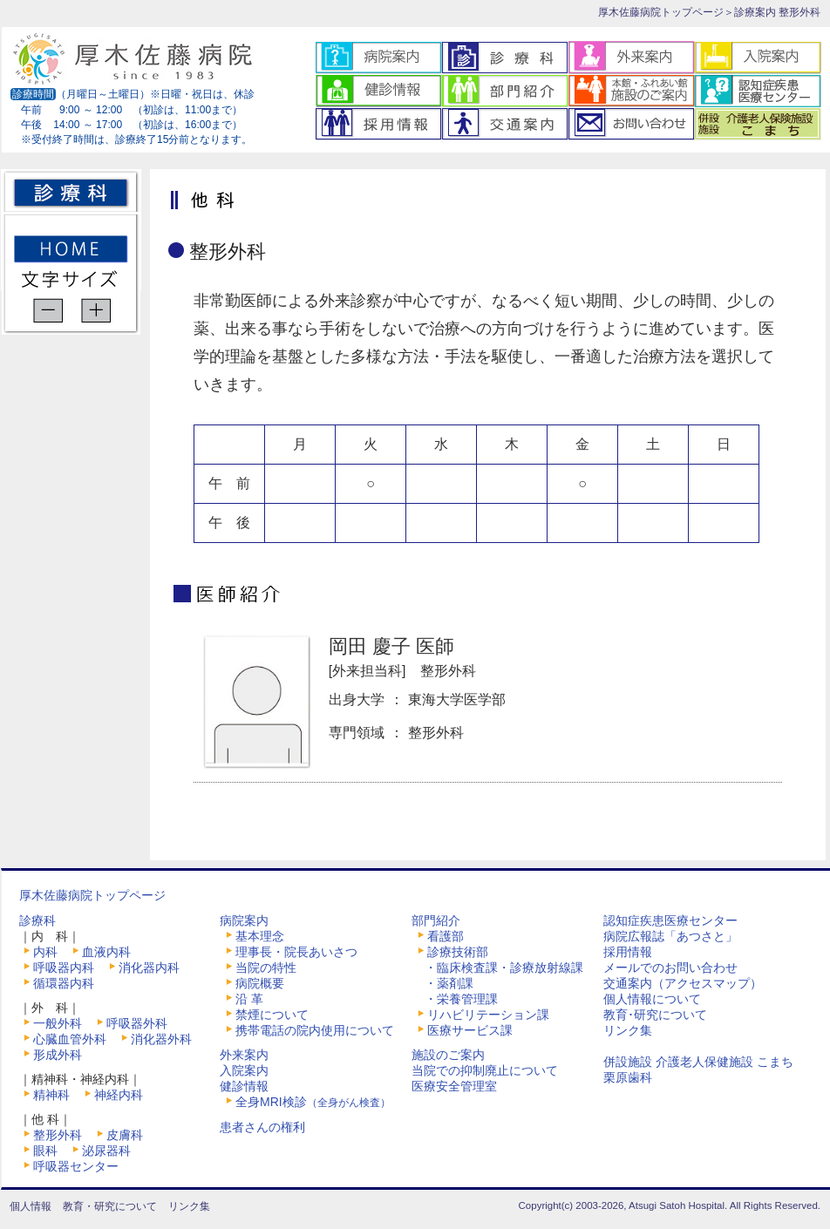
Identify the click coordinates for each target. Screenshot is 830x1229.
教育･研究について (655, 1015)
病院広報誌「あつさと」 (670, 936)
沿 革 (249, 999)
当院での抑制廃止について (485, 1070)
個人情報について (652, 999)
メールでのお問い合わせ (670, 967)
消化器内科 (149, 967)
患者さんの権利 (262, 1127)
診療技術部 (457, 952)
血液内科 (106, 952)
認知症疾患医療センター (670, 920)
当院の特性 (265, 967)
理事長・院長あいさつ (296, 952)
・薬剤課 (449, 983)
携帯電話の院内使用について (314, 1030)
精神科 (51, 1095)
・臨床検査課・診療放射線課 (504, 967)
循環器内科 (63, 983)
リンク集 (627, 1030)
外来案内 (244, 1055)
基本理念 (259, 936)
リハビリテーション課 (488, 1015)
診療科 (37, 920)
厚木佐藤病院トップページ (661, 12)
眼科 (45, 1151)
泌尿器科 (106, 1151)
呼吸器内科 (63, 967)
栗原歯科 (627, 1077)
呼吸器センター (76, 1166)
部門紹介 (436, 920)
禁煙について (272, 1015)
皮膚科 (124, 1135)
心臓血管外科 (69, 1039)
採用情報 (627, 952)
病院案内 (244, 920)
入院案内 (244, 1070)
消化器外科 (161, 1039)
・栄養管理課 (461, 999)
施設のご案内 (448, 1055)
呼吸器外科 (136, 1023)
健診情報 (244, 1086)
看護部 (445, 936)
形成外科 (57, 1055)
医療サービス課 (470, 1030)
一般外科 (57, 1023)
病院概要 (259, 983)
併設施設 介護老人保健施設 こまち (698, 1062)
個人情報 (30, 1206)
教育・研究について (110, 1206)
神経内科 (118, 1095)
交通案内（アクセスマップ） (682, 983)
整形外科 (57, 1135)
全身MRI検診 (313, 1102)
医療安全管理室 (454, 1086)
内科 (45, 952)
